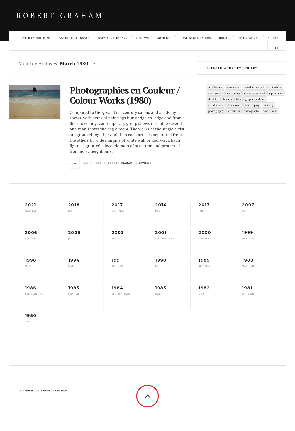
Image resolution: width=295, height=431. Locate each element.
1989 (204, 264)
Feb (34, 214)
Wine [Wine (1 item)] (274, 118)
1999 (247, 236)
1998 (30, 264)
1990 (160, 264)
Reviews (142, 38)
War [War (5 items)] (265, 118)
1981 (247, 292)
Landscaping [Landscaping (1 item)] (252, 112)
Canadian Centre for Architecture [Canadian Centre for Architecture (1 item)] (262, 95)
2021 (30, 208)
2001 (161, 236)
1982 (204, 292)
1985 (73, 292)
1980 (30, 319)
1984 (117, 292)
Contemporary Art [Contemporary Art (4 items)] (254, 101)
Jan (70, 214)
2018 (74, 208)
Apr (120, 270)
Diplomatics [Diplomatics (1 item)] (276, 101)
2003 (118, 236)
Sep (27, 242)
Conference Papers (195, 38)
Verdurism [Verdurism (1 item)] (234, 118)
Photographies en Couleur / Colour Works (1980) (124, 99)
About (273, 38)
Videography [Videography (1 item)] (251, 118)
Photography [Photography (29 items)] (216, 118)
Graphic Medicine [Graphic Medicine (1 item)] (255, 106)
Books (224, 38)
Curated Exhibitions (34, 38)
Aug (164, 242)
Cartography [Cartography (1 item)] (215, 101)
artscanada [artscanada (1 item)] (233, 95)
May (28, 214)
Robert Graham (60, 15)
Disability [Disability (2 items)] (213, 106)
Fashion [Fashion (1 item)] (227, 106)
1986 (30, 292)
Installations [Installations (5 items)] (215, 112)
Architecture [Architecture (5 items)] (215, 95)
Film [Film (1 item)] (238, 106)
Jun (201, 242)
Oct (114, 214)
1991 (117, 264)
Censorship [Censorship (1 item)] (233, 101)
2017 (117, 208)
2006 (31, 236)
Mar (171, 242)
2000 (205, 236)
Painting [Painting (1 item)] (268, 112)
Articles (164, 38)
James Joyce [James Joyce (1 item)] (234, 112)
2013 (204, 208)
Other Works (249, 38)
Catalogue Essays (112, 38)
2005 (74, 236)
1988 (247, 264)
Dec (157, 214)
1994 (73, 264)
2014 (161, 208)
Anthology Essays (74, 38)
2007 (248, 208)
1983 (160, 292)
